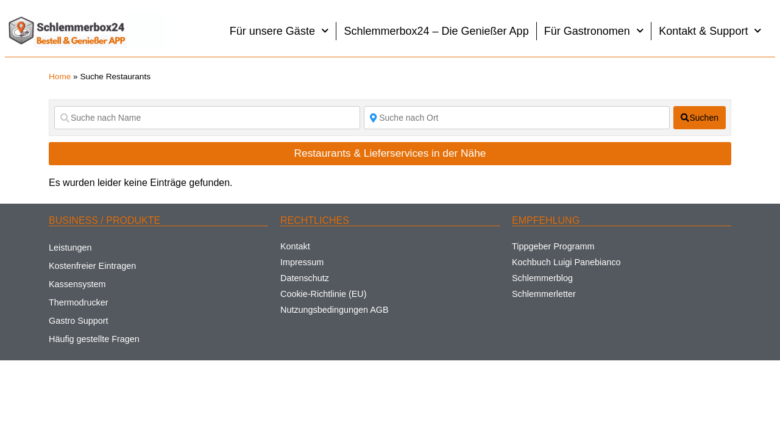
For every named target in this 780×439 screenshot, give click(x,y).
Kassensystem (77, 284)
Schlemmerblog (542, 278)
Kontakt (295, 246)
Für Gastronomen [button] (594, 31)
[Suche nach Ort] (517, 117)
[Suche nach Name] (207, 117)
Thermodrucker (78, 302)
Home (60, 76)
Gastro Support (78, 321)
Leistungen (70, 247)
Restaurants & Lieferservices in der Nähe (390, 153)
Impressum (302, 262)
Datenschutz (304, 278)
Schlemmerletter (544, 294)
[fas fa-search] (699, 117)
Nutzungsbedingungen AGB (334, 310)
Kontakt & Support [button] (710, 31)
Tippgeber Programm (553, 246)
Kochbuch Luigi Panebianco (566, 262)
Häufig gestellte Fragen (94, 339)
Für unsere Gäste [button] (279, 31)
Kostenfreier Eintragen (92, 266)
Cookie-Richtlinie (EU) (323, 294)
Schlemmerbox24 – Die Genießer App (436, 31)
